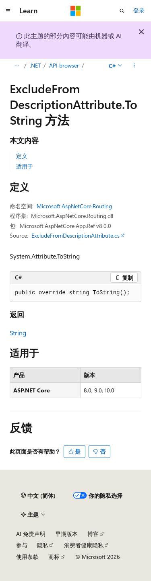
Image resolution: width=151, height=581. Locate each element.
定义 (21, 156)
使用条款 (27, 556)
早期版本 (66, 534)
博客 (93, 534)
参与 (21, 545)
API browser (64, 65)
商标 (54, 556)
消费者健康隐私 (83, 545)
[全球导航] (8, 11)
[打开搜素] (122, 11)
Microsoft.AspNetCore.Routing (74, 206)
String (18, 332)
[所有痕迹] (17, 65)
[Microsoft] (75, 11)
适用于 (24, 166)
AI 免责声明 (31, 534)
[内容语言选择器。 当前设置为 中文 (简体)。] (38, 495)
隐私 (42, 545)
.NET (35, 65)
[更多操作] (134, 65)
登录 (139, 10)
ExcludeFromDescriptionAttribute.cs (75, 235)
